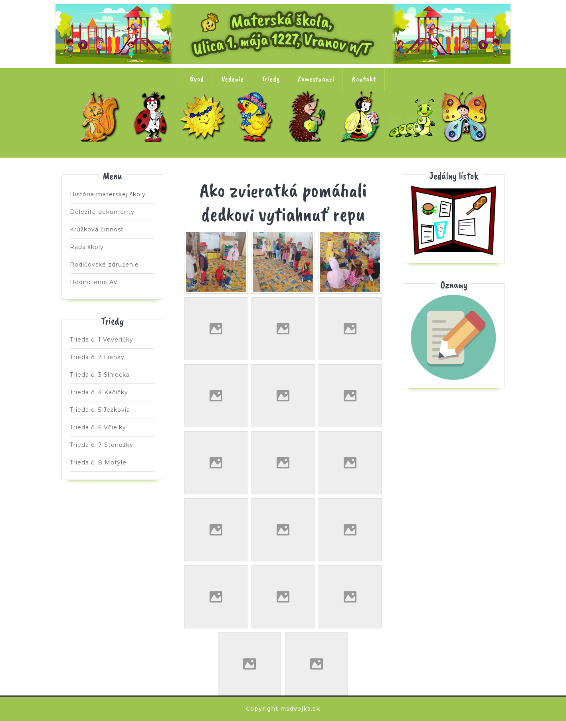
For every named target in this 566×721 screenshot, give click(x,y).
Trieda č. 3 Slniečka (204, 116)
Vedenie (233, 79)
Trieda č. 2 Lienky (152, 116)
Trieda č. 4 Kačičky (257, 116)
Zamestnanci (315, 79)
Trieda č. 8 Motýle (466, 116)
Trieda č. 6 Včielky (361, 116)
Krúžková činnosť (97, 229)
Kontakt (364, 79)
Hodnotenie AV (94, 282)
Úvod (197, 79)
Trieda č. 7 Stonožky (413, 116)
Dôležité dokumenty (102, 211)
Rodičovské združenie (104, 264)
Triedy (270, 79)
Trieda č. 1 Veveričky (100, 116)
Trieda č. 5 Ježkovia (309, 116)
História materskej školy (108, 194)
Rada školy (87, 247)
